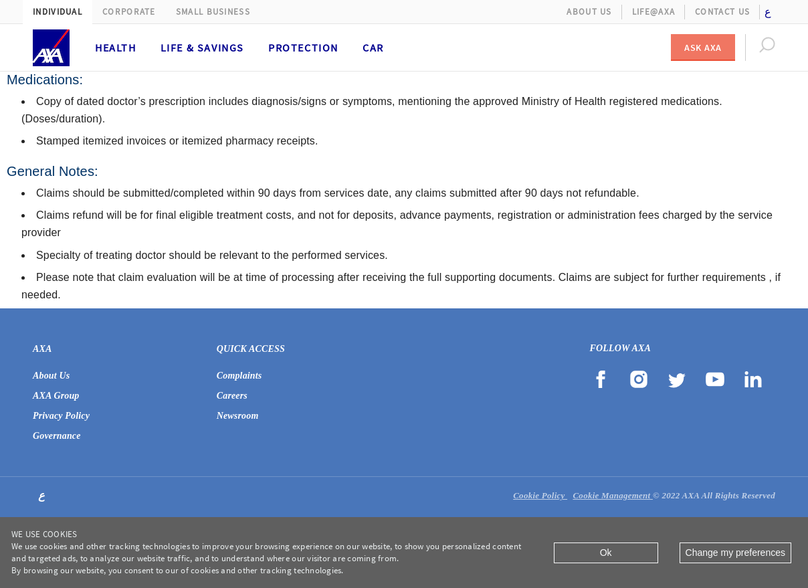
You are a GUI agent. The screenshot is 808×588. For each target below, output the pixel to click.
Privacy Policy (61, 416)
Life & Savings (202, 47)
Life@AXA (653, 11)
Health (115, 47)
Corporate (129, 11)
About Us (589, 11)
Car (373, 47)
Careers (232, 396)
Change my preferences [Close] (735, 552)
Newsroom (238, 416)
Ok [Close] (606, 552)
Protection (303, 47)
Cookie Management (613, 495)
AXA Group (56, 396)
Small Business (213, 11)
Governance (57, 436)
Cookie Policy (540, 495)
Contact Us (722, 11)
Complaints (239, 376)
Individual (57, 11)
